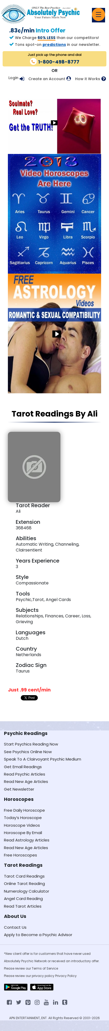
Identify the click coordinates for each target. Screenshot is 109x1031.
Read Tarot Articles (22, 906)
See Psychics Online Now (28, 751)
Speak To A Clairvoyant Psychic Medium (42, 759)
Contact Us (15, 927)
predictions (54, 44)
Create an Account (46, 78)
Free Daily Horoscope (24, 810)
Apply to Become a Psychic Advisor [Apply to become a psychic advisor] (38, 934)
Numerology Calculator (26, 891)
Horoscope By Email (23, 832)
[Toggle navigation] (98, 14)
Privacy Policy (66, 976)
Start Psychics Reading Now (31, 744)
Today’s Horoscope (23, 817)
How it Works (87, 78)
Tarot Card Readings (24, 876)
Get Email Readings (23, 766)
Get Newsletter (19, 789)
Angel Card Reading (23, 898)
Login (13, 77)
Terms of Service (45, 968)
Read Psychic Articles (24, 774)
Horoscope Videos (22, 825)
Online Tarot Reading (24, 883)
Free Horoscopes (20, 855)
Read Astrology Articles (26, 840)
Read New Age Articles (26, 781)
